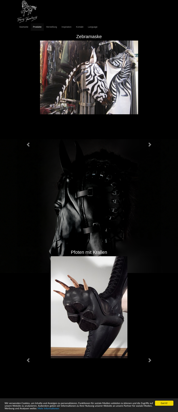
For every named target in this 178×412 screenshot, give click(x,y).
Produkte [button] (37, 27)
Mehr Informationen (48, 409)
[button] (28, 144)
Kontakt (79, 27)
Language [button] (93, 27)
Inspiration (67, 27)
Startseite (23, 27)
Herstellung (51, 27)
